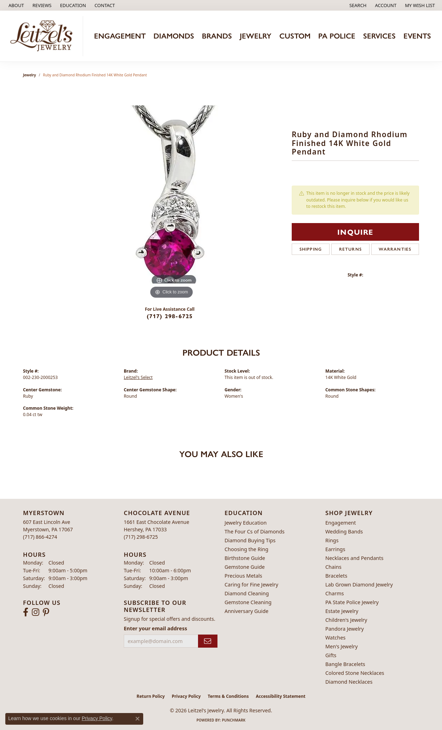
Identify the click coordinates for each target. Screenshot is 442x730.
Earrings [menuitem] (335, 549)
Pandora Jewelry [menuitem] (344, 628)
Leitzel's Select (138, 377)
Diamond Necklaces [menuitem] (348, 681)
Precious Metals (243, 575)
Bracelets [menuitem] (336, 575)
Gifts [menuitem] (330, 655)
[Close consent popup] (137, 719)
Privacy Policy (186, 696)
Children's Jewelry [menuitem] (346, 620)
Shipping (310, 249)
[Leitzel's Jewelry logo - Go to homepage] (43, 36)
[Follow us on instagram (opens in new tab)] (35, 612)
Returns (350, 249)
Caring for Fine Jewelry (251, 584)
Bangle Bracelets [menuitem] (345, 664)
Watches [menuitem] (335, 637)
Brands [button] (217, 35)
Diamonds (173, 35)
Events (417, 35)
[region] (171, 194)
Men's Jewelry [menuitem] (341, 646)
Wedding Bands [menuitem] (344, 531)
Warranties (395, 249)
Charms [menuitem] (334, 593)
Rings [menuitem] (331, 540)
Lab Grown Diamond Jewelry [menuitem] (359, 584)
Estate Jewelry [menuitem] (341, 611)
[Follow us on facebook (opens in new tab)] (25, 612)
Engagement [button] (120, 35)
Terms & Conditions (228, 696)
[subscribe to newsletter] (207, 641)
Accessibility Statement (280, 696)
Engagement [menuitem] (340, 522)
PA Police (336, 35)
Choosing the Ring (246, 549)
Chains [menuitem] (333, 566)
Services (379, 35)
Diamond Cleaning (247, 593)
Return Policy (150, 696)
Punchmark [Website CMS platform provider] (234, 720)
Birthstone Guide (245, 558)
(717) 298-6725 (170, 316)
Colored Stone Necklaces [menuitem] (354, 673)
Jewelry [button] (255, 35)
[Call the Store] (40, 536)
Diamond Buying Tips (250, 540)
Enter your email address (155, 628)
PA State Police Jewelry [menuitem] (352, 602)
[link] (15, 5)
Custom (294, 35)
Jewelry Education (246, 522)
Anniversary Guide (246, 611)
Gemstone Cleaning (248, 602)
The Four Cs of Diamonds (255, 531)
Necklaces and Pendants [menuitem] (354, 558)
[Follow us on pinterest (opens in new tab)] (46, 612)
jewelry (29, 74)
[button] (72, 5)
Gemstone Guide (245, 566)
